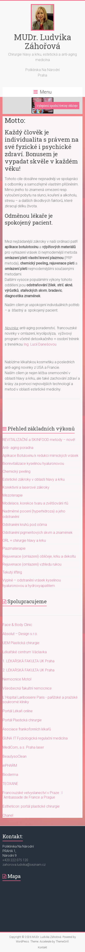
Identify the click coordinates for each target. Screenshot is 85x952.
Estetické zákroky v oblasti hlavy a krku (33, 479)
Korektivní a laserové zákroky (25, 487)
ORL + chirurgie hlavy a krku (24, 540)
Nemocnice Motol (16, 679)
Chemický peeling (16, 471)
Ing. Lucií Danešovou (40, 344)
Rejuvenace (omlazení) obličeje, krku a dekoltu (39, 556)
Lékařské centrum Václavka (24, 652)
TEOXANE (10, 783)
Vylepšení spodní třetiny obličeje (57, 105)
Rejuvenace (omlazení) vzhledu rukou (31, 564)
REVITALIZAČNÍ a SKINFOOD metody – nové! (38, 440)
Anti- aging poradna (17, 447)
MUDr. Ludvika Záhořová (42, 41)
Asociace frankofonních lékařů (26, 729)
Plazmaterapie (14, 548)
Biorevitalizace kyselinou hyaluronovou (33, 463)
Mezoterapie (12, 495)
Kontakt (42, 947)
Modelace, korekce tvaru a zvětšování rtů (35, 503)
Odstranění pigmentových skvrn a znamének (37, 532)
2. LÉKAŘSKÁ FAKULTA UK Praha (28, 670)
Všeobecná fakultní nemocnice (27, 688)
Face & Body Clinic (17, 625)
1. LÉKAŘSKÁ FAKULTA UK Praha (28, 661)
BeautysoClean (14, 756)
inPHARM (9, 765)
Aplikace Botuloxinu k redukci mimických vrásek (40, 455)
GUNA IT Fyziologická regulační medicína (35, 738)
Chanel (7, 815)
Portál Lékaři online (17, 711)
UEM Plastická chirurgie (20, 643)
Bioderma (10, 774)
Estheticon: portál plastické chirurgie (31, 806)
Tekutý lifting (12, 572)
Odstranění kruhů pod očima (24, 524)
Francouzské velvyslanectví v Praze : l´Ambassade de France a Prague (32, 795)
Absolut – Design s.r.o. (20, 634)
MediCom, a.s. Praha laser (23, 747)
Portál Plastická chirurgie (22, 720)
